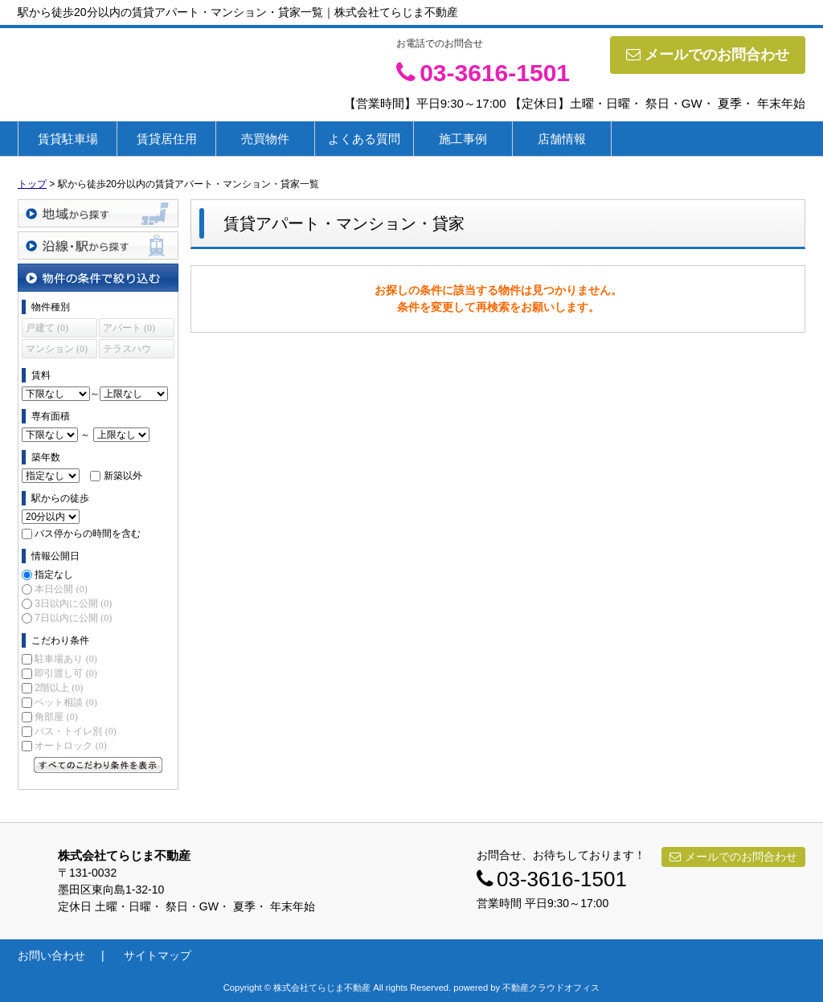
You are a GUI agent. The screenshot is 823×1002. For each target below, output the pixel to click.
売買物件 (265, 138)
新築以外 (123, 475)
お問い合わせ (51, 955)
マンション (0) (57, 348)
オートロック (70, 745)
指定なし (54, 574)
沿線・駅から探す (98, 245)
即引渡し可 (65, 673)
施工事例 (463, 138)
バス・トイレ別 (75, 731)
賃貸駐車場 (68, 138)
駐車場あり (65, 659)
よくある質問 (364, 138)
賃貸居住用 (167, 138)
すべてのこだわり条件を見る (98, 765)
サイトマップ (157, 955)
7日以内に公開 (73, 618)
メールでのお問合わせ (707, 55)
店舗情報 (562, 138)
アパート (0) (129, 327)
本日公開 (61, 589)
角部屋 (56, 716)
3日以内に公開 (73, 603)
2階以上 (59, 687)
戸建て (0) (47, 327)
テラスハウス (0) (127, 350)
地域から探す (98, 213)
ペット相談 (65, 702)
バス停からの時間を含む (88, 533)
